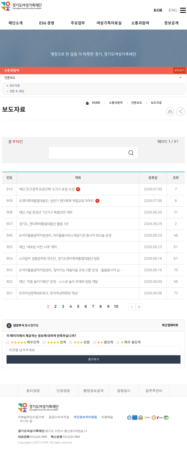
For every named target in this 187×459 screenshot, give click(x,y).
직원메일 (107, 417)
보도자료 (14, 85)
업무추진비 (154, 390)
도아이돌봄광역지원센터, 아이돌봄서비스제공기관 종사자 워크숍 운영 (65, 235)
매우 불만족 (131, 342)
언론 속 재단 (16, 91)
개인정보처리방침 (85, 417)
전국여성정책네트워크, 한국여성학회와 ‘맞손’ (49, 293)
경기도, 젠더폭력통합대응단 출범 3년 (44, 224)
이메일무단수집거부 (31, 417)
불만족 (105, 342)
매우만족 (25, 342)
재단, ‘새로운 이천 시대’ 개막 (38, 247)
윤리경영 (33, 390)
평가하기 (93, 359)
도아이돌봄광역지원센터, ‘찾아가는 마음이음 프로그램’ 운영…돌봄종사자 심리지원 (74, 270)
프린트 (170, 111)
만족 (56, 342)
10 (115, 306)
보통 (82, 342)
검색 (131, 152)
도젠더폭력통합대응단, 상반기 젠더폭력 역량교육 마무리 (59, 201)
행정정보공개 (93, 390)
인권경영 (63, 390)
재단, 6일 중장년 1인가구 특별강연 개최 (45, 212)
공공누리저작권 (59, 417)
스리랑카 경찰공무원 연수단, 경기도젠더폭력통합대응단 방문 (59, 258)
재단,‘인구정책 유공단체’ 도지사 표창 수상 (49, 189)
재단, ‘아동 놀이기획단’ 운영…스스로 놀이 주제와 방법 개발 (58, 282)
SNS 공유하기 (180, 111)
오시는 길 (26, 420)
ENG (173, 10)
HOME (96, 103)
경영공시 (123, 390)
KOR (158, 10)
